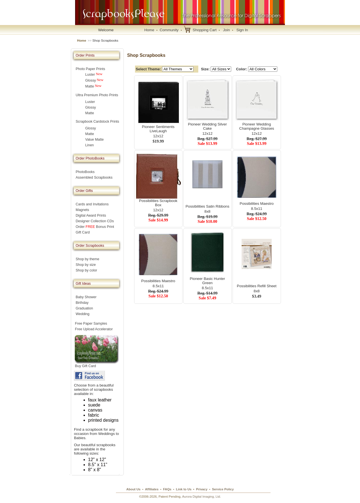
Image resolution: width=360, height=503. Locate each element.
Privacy (202, 489)
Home (149, 30)
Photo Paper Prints (90, 69)
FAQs (167, 489)
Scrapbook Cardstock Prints (97, 121)
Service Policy (223, 489)
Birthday (82, 303)
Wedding (82, 314)
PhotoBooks (85, 172)
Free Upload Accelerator (94, 329)
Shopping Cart (205, 30)
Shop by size (86, 265)
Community (169, 30)
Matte (89, 86)
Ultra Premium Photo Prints (97, 95)
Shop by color (86, 270)
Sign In (242, 30)
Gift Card (83, 232)
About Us (133, 489)
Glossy (90, 80)
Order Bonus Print (95, 227)
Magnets (82, 210)
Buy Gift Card (85, 366)
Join (226, 30)
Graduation (84, 308)
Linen (89, 145)
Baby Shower (86, 297)
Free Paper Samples (91, 323)
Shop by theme (87, 259)
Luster (90, 75)
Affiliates (151, 489)
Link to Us (184, 489)
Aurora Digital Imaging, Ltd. (201, 496)
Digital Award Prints (91, 215)
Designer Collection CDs (95, 221)
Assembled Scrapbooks (94, 177)
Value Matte (94, 140)
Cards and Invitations (92, 204)
